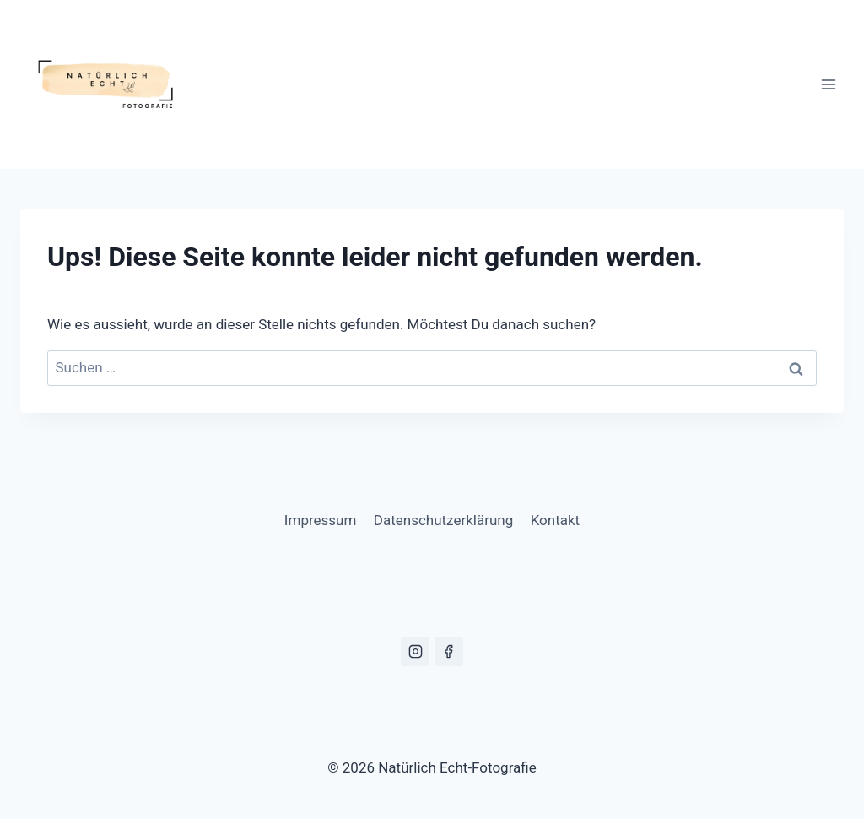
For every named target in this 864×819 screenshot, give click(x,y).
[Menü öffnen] (828, 84)
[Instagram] (415, 651)
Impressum (320, 520)
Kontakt (555, 520)
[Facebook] (449, 651)
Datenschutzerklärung (443, 520)
